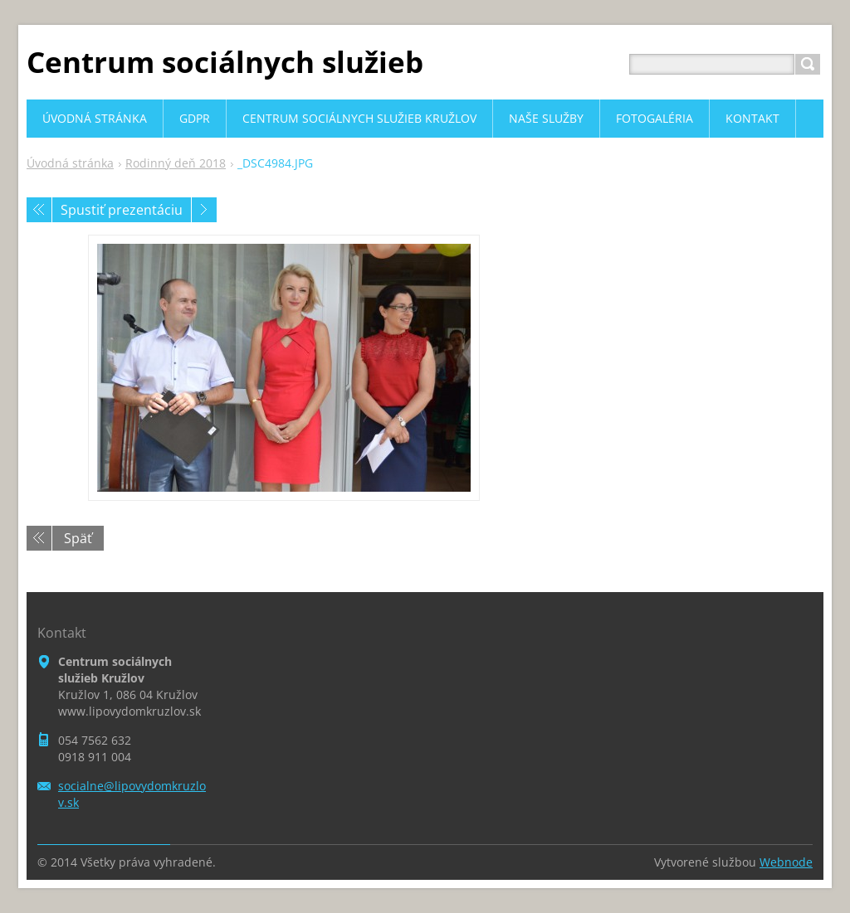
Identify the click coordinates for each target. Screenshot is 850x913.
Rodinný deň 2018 (175, 163)
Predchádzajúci (39, 209)
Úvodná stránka (70, 163)
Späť (78, 538)
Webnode (786, 862)
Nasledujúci (204, 209)
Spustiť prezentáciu (122, 210)
